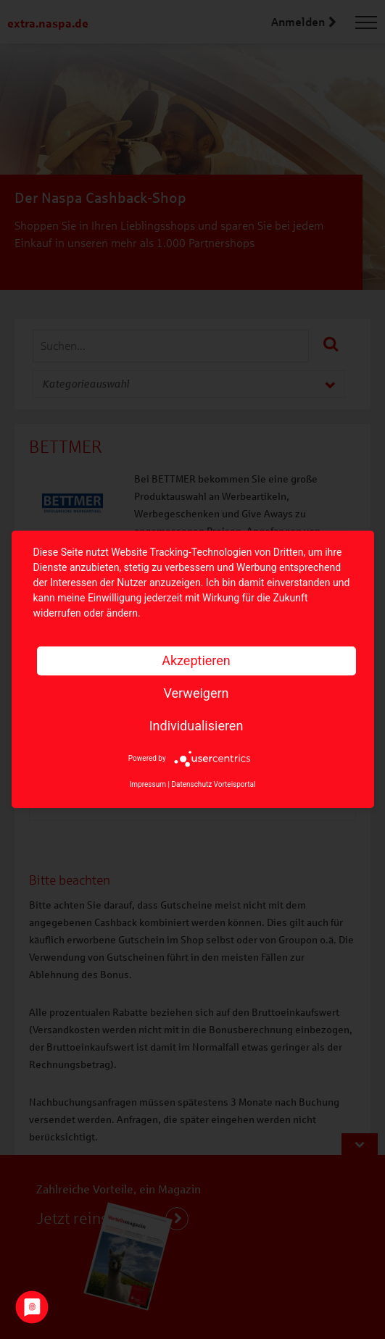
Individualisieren (196, 725)
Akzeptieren (196, 660)
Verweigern (195, 693)
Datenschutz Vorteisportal (213, 785)
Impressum (148, 785)
